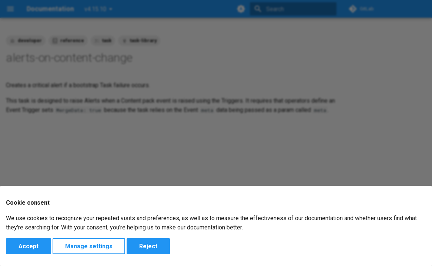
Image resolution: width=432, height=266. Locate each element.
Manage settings (89, 246)
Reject (148, 246)
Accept (28, 246)
